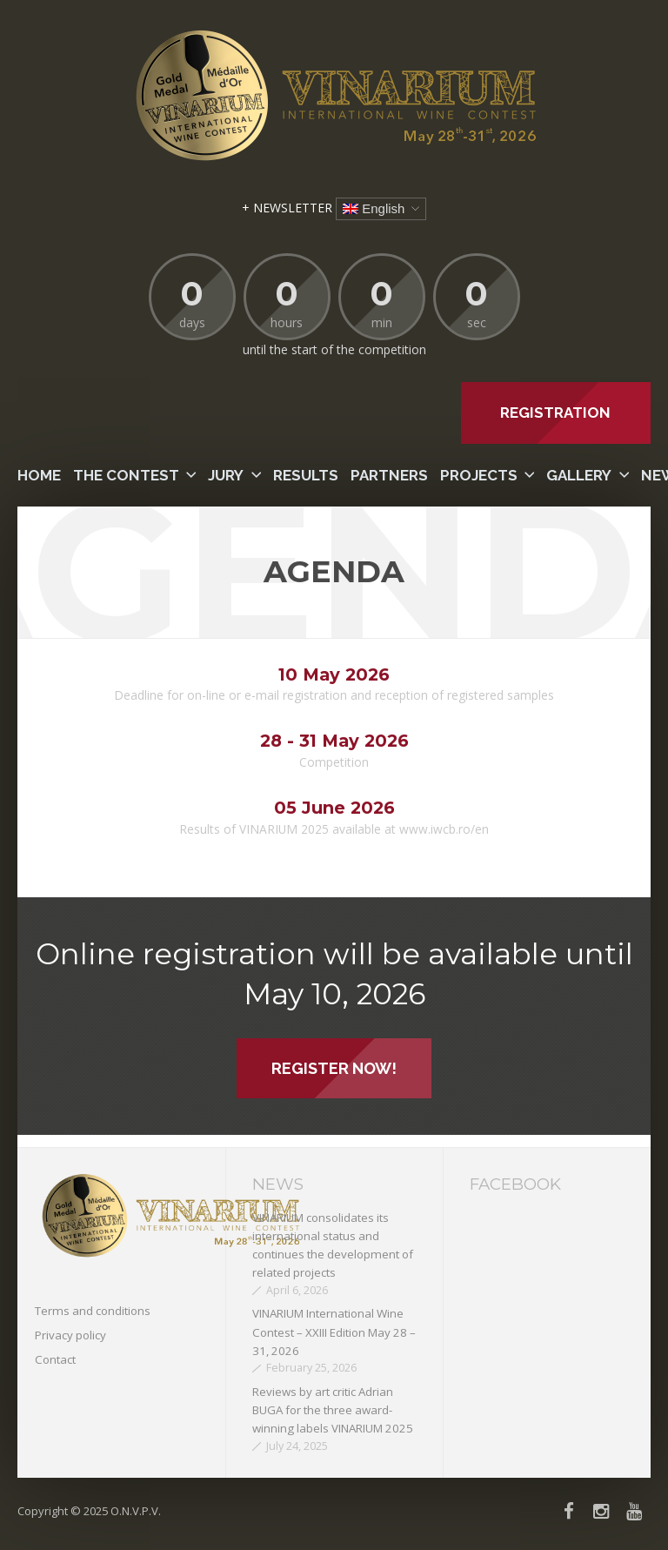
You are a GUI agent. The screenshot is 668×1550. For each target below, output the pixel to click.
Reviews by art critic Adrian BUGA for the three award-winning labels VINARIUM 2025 (332, 1410)
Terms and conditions (92, 1311)
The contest (126, 475)
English (373, 208)
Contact (55, 1359)
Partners (389, 475)
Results (305, 475)
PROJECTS (479, 475)
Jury (226, 475)
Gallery (578, 475)
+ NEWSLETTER (287, 207)
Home (39, 475)
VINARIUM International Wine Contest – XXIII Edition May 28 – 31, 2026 (334, 1332)
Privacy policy (70, 1335)
